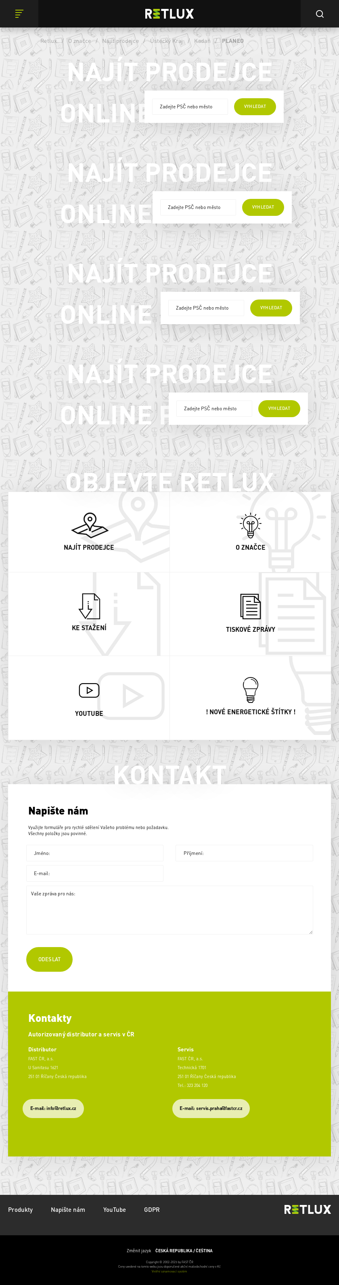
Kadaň (202, 40)
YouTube (114, 1209)
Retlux (48, 40)
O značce (79, 40)
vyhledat (255, 106)
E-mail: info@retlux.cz (53, 1108)
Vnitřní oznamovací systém (169, 1271)
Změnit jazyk (170, 1250)
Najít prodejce (120, 40)
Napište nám (68, 1209)
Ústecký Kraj (166, 40)
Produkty (20, 1209)
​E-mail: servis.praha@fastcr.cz (211, 1108)
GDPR (152, 1209)
